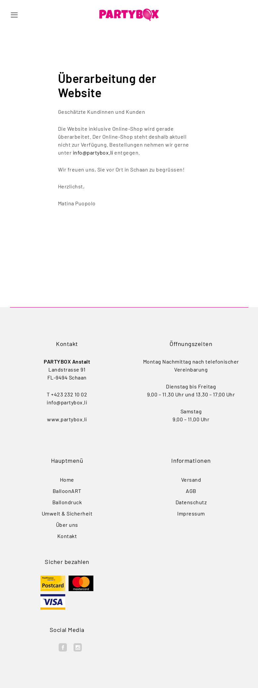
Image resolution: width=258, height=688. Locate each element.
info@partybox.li (93, 152)
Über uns (67, 524)
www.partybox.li (67, 419)
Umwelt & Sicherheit (67, 513)
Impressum (191, 513)
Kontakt (67, 536)
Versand (191, 479)
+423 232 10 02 (69, 394)
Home (67, 479)
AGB (191, 491)
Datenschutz (191, 502)
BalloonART (67, 491)
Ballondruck (67, 502)
